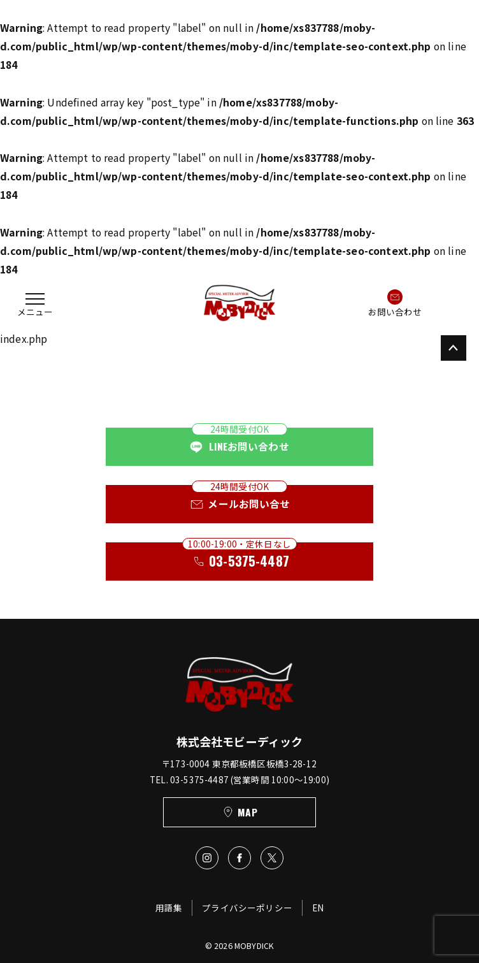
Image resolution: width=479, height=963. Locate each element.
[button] (35, 303)
